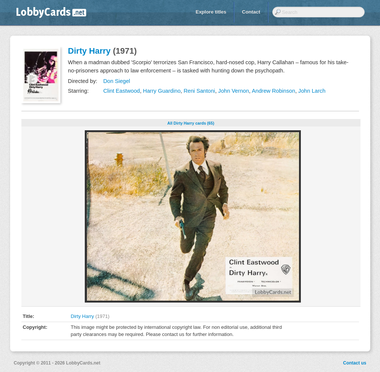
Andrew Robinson (273, 91)
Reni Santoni (199, 91)
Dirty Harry (89, 51)
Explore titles (210, 12)
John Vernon (233, 91)
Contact (251, 12)
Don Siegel (116, 81)
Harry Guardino (161, 91)
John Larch (312, 91)
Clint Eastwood (121, 91)
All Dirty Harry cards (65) (190, 123)
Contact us (354, 363)
